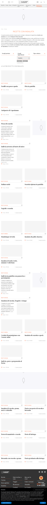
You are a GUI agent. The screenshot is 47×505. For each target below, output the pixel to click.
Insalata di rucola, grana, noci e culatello (10, 409)
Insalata (25, 61)
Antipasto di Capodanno (10, 110)
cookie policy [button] (40, 492)
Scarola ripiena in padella (34, 184)
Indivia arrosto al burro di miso (12, 147)
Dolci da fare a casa (20, 6)
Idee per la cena (28, 6)
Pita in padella (30, 86)
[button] (21, 83)
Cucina (6, 5)
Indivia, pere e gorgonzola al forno (11, 362)
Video (34, 5)
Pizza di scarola (7, 124)
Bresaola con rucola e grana (11, 458)
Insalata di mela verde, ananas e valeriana (9, 262)
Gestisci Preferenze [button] (6, 502)
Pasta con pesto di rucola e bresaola (34, 409)
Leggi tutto (4, 162)
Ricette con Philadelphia (39, 6)
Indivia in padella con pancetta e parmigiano (13, 277)
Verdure (19, 61)
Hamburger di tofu (8, 237)
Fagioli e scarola (7, 208)
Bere (10, 5)
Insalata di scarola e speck (34, 335)
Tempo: (6, 89)
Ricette (3, 5)
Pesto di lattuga (30, 434)
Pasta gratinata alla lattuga (34, 458)
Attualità (14, 5)
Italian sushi (5, 184)
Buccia (39, 484)
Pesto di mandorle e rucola (10, 434)
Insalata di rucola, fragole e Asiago (14, 301)
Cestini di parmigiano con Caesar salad (10, 336)
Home (2, 29)
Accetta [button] (43, 502)
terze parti (17, 493)
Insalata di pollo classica (33, 237)
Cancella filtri (20, 62)
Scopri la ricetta (19, 89)
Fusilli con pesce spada (9, 86)
